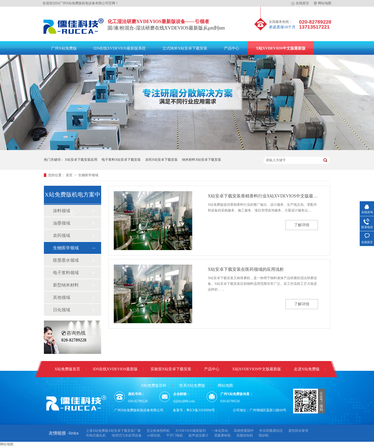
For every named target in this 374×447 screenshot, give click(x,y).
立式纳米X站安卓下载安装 (184, 48)
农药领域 (61, 235)
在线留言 (300, 3)
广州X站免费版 (64, 48)
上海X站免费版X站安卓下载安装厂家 (113, 430)
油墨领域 (61, 223)
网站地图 (322, 3)
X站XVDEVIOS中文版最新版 (281, 48)
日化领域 (61, 309)
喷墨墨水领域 (66, 260)
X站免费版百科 (154, 385)
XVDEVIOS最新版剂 (190, 430)
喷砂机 (264, 435)
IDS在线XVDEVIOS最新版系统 (120, 48)
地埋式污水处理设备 (127, 435)
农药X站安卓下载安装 (161, 159)
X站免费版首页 (67, 369)
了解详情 (301, 225)
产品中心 (231, 48)
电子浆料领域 (66, 272)
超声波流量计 (198, 435)
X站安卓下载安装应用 (81, 159)
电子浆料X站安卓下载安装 (121, 159)
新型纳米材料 (66, 285)
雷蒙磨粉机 (222, 435)
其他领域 (61, 297)
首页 (69, 175)
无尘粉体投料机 (158, 430)
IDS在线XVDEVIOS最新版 (115, 369)
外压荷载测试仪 (271, 430)
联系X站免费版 (192, 385)
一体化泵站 (219, 430)
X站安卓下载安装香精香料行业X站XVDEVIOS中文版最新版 (263, 196)
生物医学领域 (88, 175)
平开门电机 (174, 435)
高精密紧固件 (244, 430)
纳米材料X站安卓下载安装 (201, 159)
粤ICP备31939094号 (200, 410)
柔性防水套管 (298, 430)
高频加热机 (244, 435)
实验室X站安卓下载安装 (171, 369)
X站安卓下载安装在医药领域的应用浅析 (246, 269)
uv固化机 (154, 435)
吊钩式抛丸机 (96, 435)
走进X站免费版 (307, 369)
